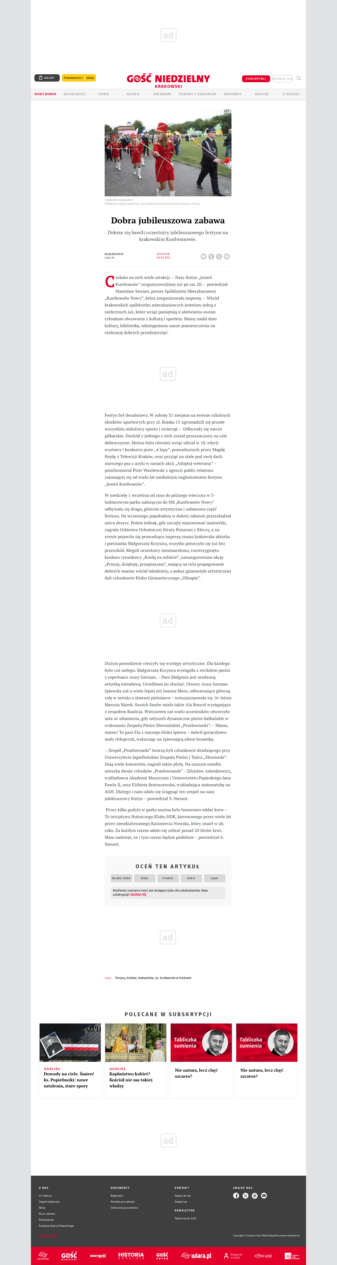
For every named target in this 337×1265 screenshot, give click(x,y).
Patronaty (233, 94)
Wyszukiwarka (299, 78)
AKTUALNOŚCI (75, 94)
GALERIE (133, 94)
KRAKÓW (131, 978)
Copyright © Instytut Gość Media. (251, 1235)
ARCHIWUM (162, 94)
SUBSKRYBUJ (256, 78)
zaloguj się (282, 78)
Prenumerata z (79, 78)
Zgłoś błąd (49, 1235)
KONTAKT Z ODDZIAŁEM (197, 94)
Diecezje (262, 94)
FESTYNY (120, 978)
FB (212, 255)
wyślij (227, 255)
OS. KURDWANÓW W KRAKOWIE (173, 978)
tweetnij (220, 255)
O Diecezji (291, 94)
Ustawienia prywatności (124, 1207)
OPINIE (103, 94)
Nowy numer (45, 94)
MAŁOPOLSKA (146, 978)
